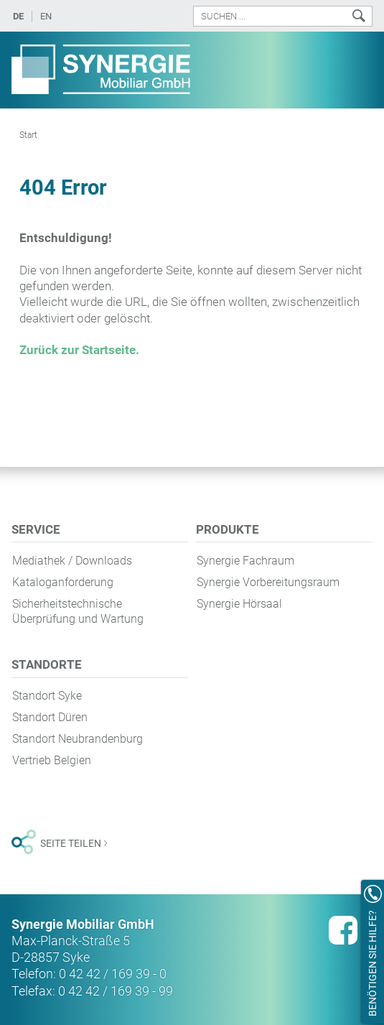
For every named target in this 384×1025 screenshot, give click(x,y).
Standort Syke (47, 695)
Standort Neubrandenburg (77, 739)
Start (28, 135)
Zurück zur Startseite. (79, 350)
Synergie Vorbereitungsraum (268, 582)
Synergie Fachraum (245, 560)
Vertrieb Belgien (51, 760)
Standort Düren (50, 717)
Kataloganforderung (62, 582)
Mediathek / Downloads (72, 560)
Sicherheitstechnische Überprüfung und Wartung (78, 611)
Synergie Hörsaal (239, 604)
